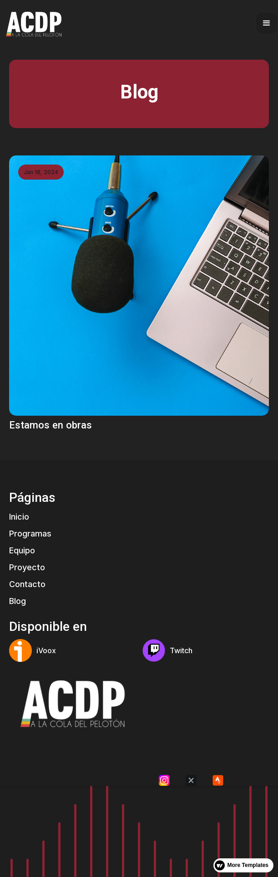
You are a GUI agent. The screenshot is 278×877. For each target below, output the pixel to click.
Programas (30, 533)
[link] (139, 293)
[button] (266, 23)
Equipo (22, 550)
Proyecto (27, 567)
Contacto (27, 584)
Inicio (19, 516)
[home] (33, 23)
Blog (17, 601)
